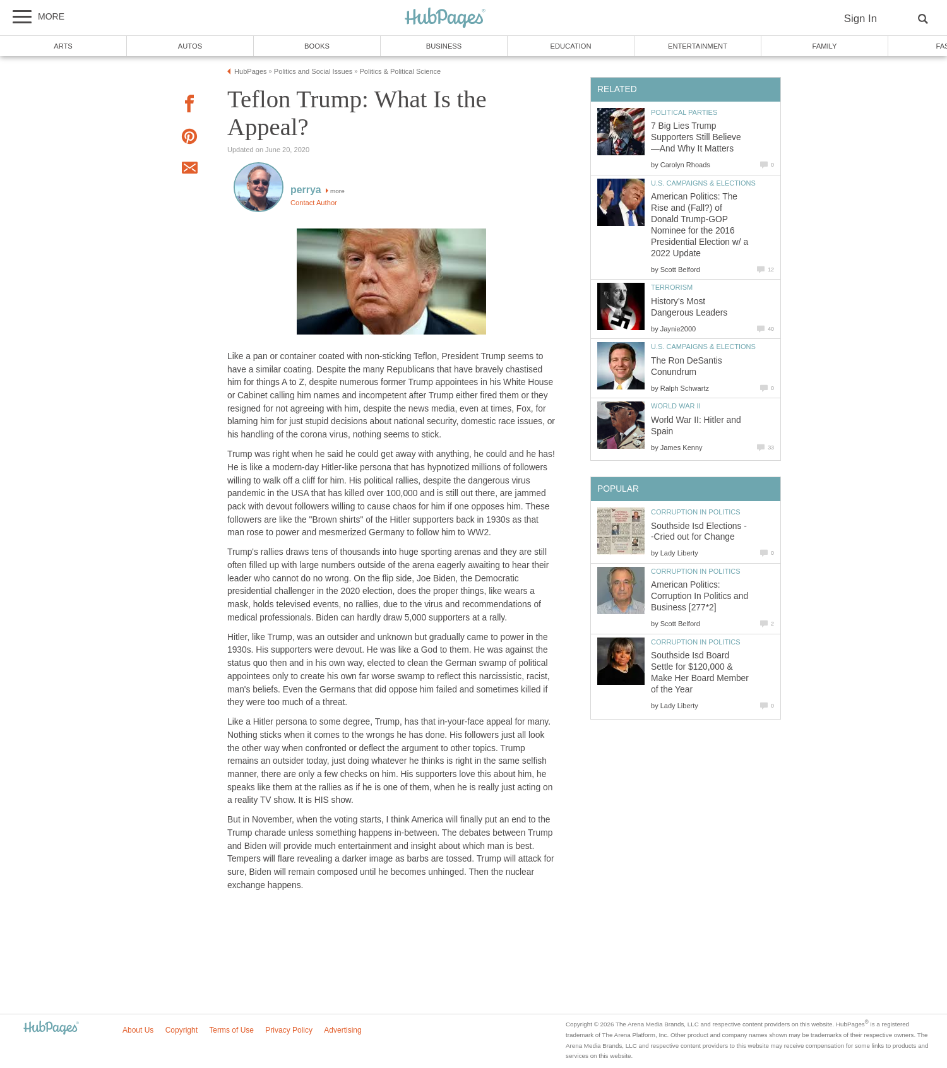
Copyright (181, 1030)
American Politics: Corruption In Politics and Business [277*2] (699, 596)
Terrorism (672, 287)
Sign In (860, 19)
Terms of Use (231, 1030)
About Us (137, 1030)
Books (317, 46)
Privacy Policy (289, 1030)
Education (570, 46)
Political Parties (684, 112)
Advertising (342, 1030)
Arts (63, 46)
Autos (190, 46)
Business (444, 46)
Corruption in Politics (696, 512)
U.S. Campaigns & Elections (703, 183)
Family (825, 46)
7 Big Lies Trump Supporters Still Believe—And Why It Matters (696, 137)
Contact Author (313, 202)
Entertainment (697, 46)
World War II (676, 406)
